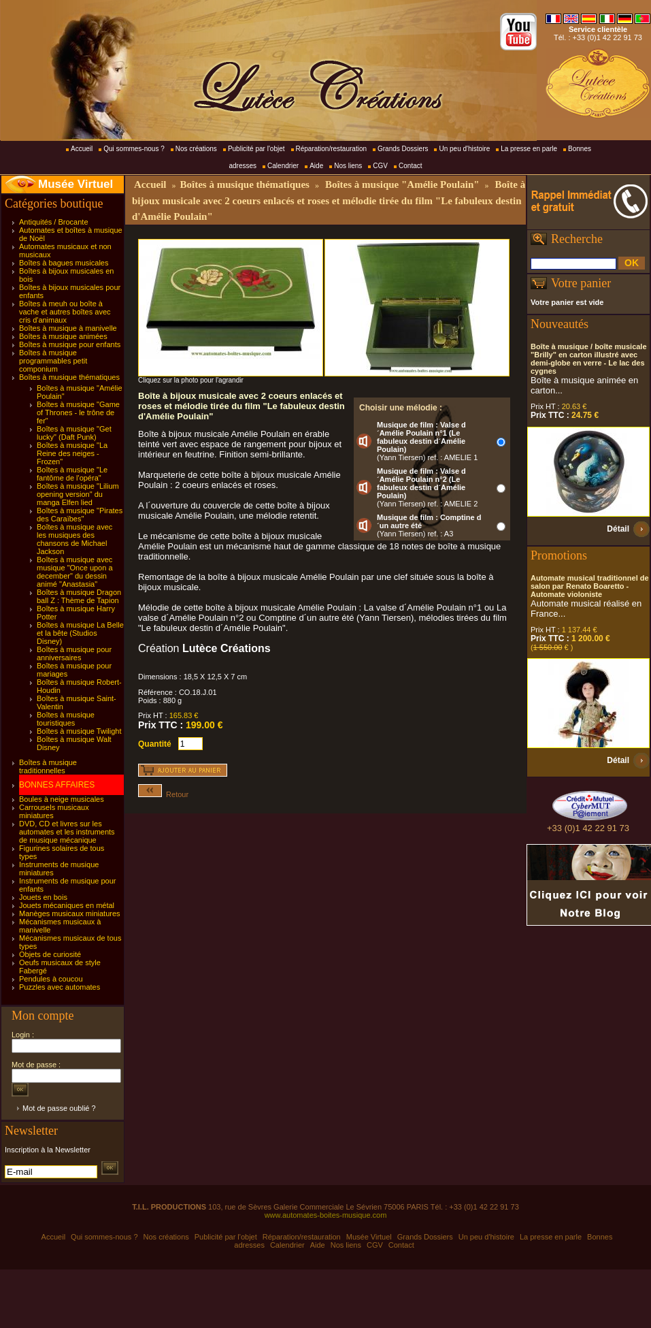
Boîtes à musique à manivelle (68, 328)
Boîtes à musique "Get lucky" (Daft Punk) (74, 433)
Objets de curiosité (50, 954)
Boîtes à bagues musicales (63, 263)
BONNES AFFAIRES (57, 785)
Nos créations (196, 148)
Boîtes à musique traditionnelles (48, 766)
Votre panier (581, 283)
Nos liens (348, 165)
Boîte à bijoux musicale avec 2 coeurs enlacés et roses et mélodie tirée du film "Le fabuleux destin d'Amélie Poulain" (328, 200)
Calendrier (283, 165)
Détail (618, 529)
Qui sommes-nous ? (133, 148)
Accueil (82, 148)
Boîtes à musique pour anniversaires (74, 653)
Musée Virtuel (75, 184)
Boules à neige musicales (61, 799)
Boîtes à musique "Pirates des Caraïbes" (79, 514)
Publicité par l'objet (256, 148)
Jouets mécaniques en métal (66, 905)
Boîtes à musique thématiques (69, 377)
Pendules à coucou (51, 979)
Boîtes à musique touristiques (66, 719)
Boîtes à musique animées (63, 336)
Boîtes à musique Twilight (79, 731)
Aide (316, 165)
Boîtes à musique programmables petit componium (53, 361)
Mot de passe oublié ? (59, 1108)
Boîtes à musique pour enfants (69, 344)
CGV (380, 165)
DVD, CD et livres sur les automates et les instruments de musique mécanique (67, 832)
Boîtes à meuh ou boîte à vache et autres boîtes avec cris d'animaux (65, 311)
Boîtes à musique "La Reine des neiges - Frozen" (72, 453)
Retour (163, 794)
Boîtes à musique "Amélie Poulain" (402, 184)
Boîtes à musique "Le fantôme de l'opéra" (72, 474)
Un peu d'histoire (464, 148)
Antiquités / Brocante (53, 222)
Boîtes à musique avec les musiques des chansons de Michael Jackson (74, 539)
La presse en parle (529, 148)
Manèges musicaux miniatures (69, 913)
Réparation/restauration (331, 148)
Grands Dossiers (403, 148)
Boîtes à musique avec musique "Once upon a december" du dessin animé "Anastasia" (75, 571)
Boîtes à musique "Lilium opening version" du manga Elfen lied (78, 494)
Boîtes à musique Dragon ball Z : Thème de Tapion (79, 596)
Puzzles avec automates (59, 987)
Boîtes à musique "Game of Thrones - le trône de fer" (78, 412)
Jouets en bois (43, 897)
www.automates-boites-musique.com (326, 1215)
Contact (410, 165)
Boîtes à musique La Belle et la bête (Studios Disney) (80, 633)
